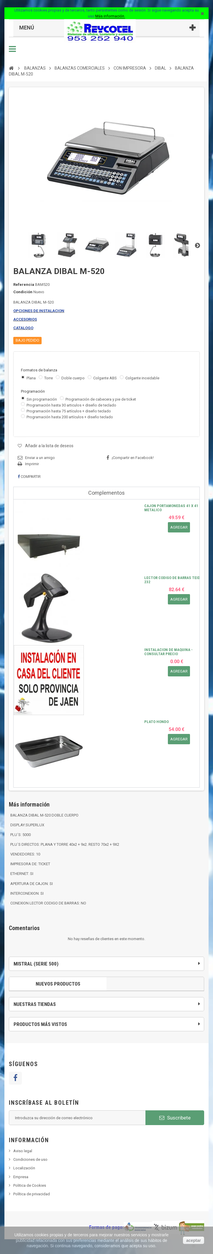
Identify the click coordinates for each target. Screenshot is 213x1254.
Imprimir (32, 464)
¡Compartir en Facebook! (133, 457)
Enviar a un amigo (40, 457)
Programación (33, 391)
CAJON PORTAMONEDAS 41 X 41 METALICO (171, 508)
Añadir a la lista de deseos (49, 445)
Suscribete (175, 1118)
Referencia (23, 284)
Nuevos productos (58, 984)
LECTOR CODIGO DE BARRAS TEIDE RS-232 (176, 580)
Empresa (20, 1177)
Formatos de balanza (39, 370)
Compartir (29, 476)
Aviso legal (22, 1151)
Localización (24, 1168)
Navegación (12, 49)
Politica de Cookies (29, 1185)
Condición (22, 292)
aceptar (193, 1240)
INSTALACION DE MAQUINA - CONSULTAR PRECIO (168, 652)
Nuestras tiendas (35, 1004)
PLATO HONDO (156, 721)
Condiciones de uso (30, 1159)
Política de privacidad (31, 1194)
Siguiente (197, 245)
